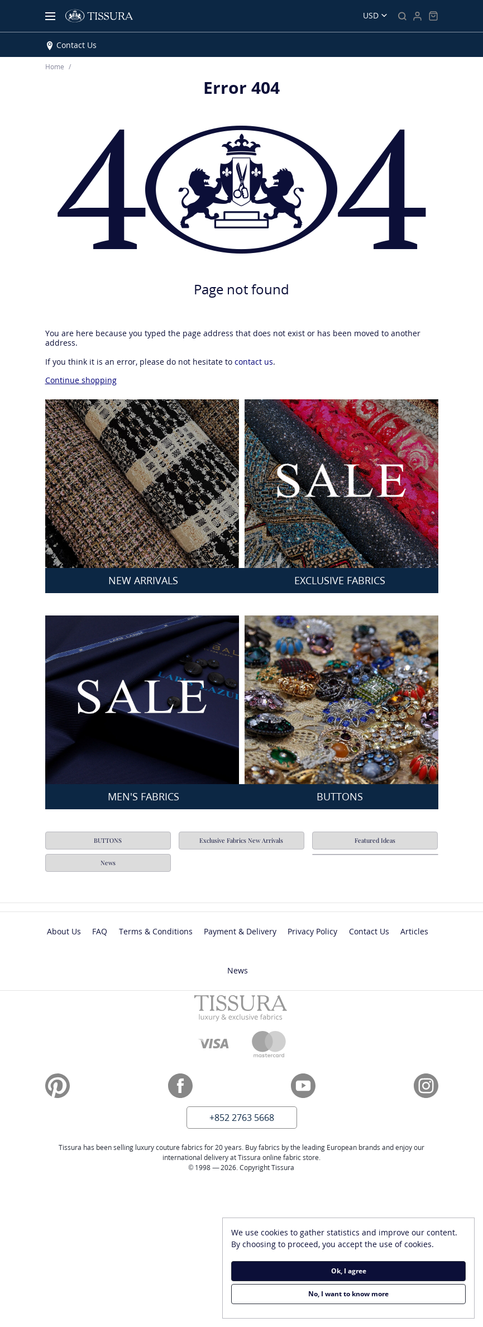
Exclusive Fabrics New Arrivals (241, 840)
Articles (414, 931)
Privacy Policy (312, 931)
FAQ (99, 931)
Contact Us (76, 45)
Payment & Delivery (240, 931)
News (108, 862)
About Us (64, 931)
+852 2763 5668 (241, 1117)
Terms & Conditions (156, 931)
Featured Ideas (375, 840)
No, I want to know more (348, 1294)
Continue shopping (81, 380)
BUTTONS (108, 840)
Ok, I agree (348, 1271)
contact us (254, 361)
